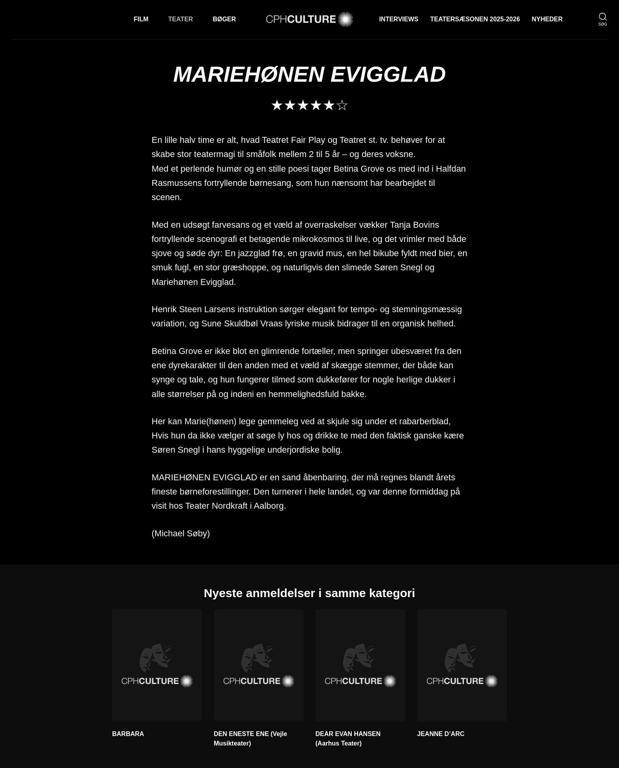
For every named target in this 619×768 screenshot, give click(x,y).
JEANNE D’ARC (441, 734)
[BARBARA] (157, 665)
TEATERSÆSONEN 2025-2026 (475, 19)
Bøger (224, 19)
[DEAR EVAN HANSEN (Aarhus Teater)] (360, 665)
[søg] (602, 19)
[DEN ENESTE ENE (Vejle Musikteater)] (259, 665)
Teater (180, 19)
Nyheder (547, 19)
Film (141, 19)
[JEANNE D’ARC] (462, 665)
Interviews (398, 19)
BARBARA (128, 734)
